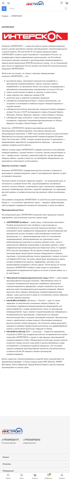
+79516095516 (31, 439)
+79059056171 (10, 439)
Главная (5, 16)
